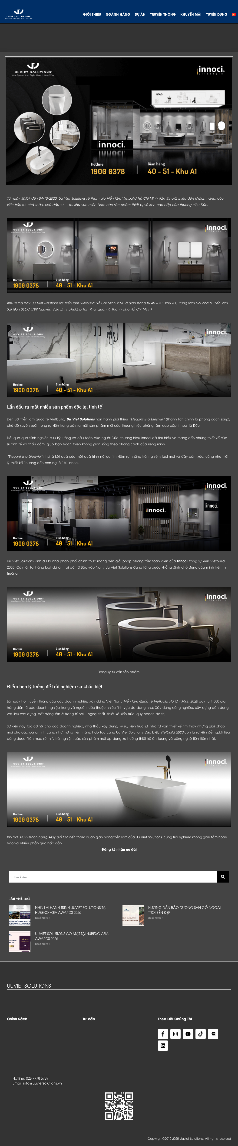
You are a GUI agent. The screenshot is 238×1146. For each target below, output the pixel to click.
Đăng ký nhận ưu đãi (119, 849)
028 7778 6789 (37, 1078)
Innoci (182, 560)
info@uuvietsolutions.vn (42, 1083)
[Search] (223, 877)
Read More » (42, 917)
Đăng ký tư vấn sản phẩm (118, 671)
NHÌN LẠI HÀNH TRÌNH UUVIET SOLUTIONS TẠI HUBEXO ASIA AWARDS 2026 (70, 909)
